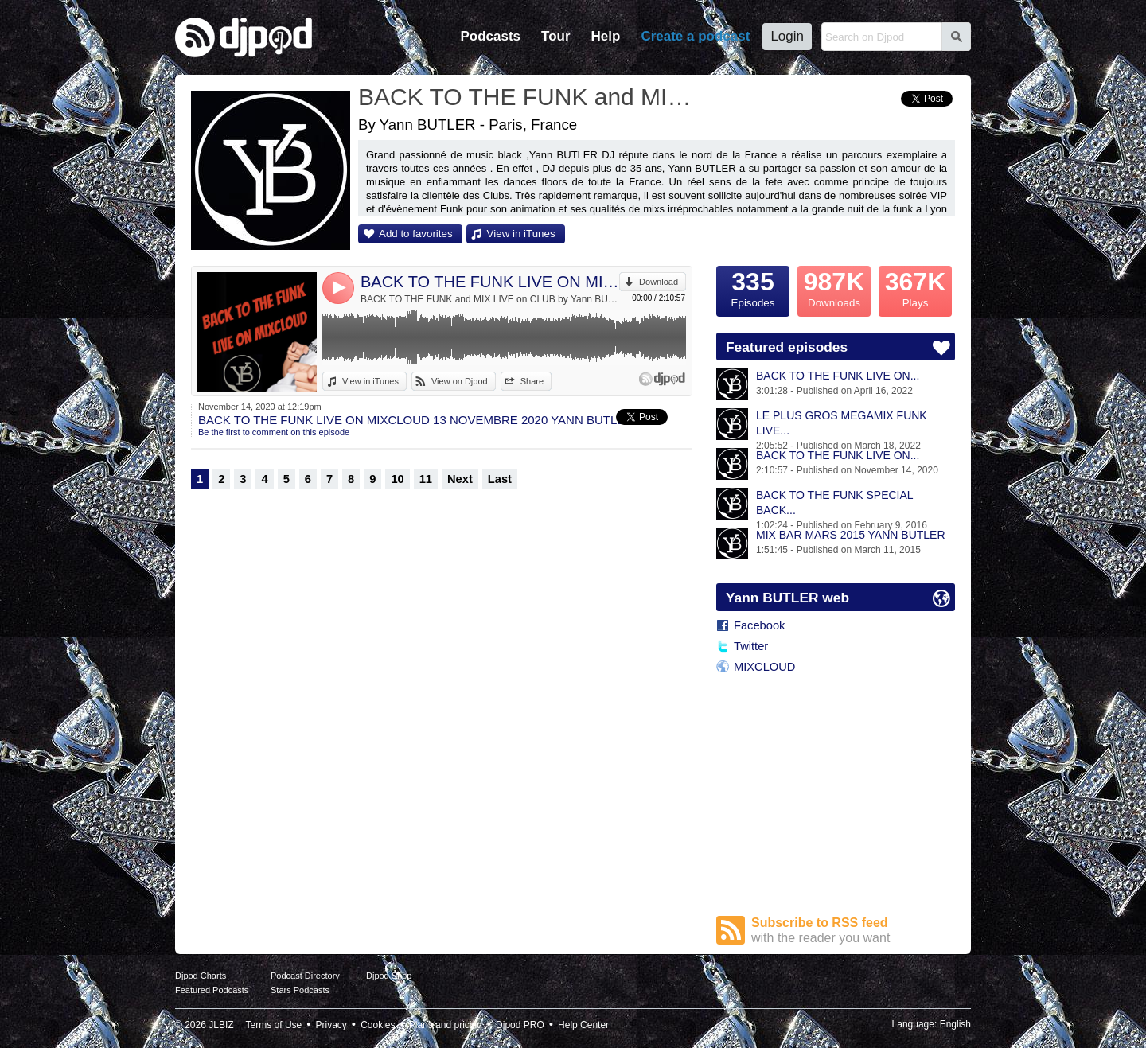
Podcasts (490, 36)
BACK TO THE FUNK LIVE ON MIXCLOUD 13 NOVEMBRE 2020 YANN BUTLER (490, 281)
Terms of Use (274, 1024)
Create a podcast (695, 36)
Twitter (751, 646)
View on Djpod (459, 381)
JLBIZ (221, 1024)
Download (658, 281)
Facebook (759, 625)
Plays (915, 287)
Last (500, 479)
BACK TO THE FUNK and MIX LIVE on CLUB (529, 97)
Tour (556, 36)
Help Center (583, 1024)
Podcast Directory (305, 975)
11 (425, 479)
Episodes (752, 287)
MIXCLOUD (764, 666)
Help (606, 36)
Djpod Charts (200, 975)
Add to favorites (416, 234)
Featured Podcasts (211, 990)
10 (397, 479)
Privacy (331, 1024)
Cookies (378, 1024)
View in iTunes (521, 234)
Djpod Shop (389, 975)
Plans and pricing (445, 1024)
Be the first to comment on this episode (273, 432)
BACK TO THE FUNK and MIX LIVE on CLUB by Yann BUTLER (490, 299)
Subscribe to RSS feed (853, 930)
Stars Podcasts (300, 990)
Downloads (834, 287)
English (955, 1024)
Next (460, 479)
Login (787, 36)
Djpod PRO (520, 1024)
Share (532, 381)
